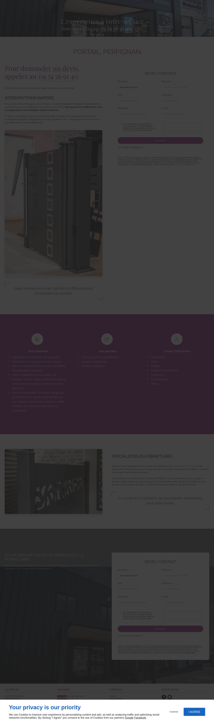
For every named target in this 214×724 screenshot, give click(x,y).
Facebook (140, 717)
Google (129, 717)
